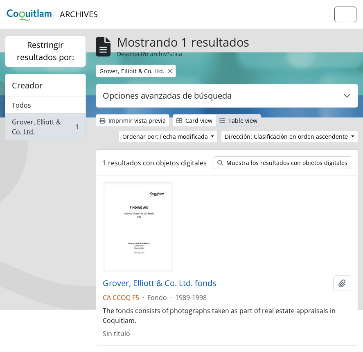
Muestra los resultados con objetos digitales (282, 163)
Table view (238, 120)
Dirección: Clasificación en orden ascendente (287, 136)
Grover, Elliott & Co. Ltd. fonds (159, 283)
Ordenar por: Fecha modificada (166, 136)
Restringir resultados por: (45, 51)
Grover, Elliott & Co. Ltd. (45, 126)
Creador (27, 85)
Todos (21, 105)
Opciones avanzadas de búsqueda (167, 95)
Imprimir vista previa (132, 120)
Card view (194, 120)
